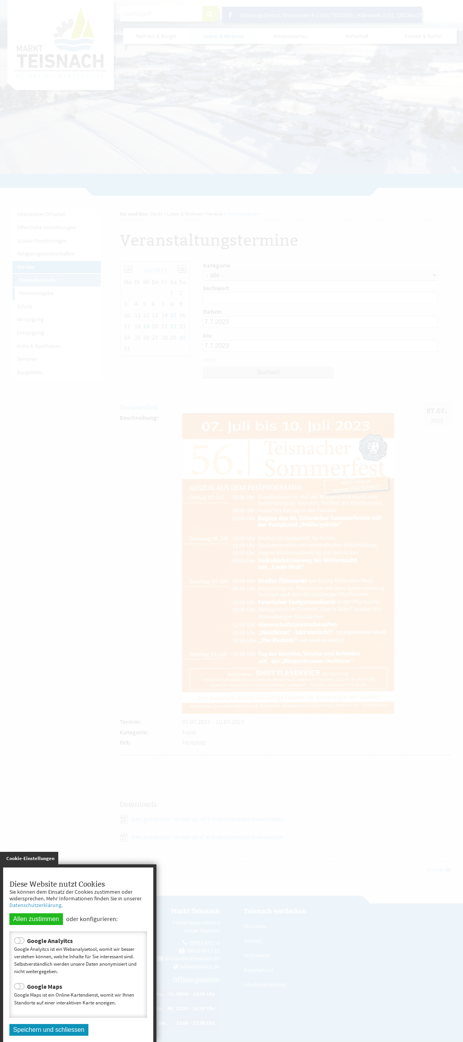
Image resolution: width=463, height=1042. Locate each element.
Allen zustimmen (36, 919)
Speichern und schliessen (48, 1029)
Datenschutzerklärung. (36, 905)
